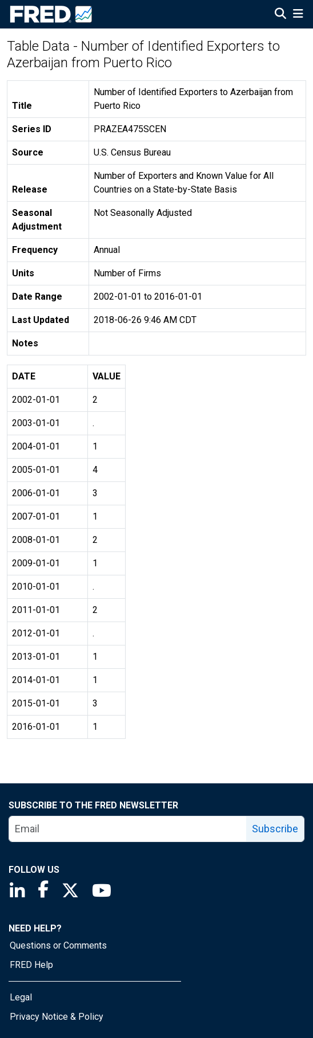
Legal (21, 997)
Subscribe (275, 829)
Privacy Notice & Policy (56, 1016)
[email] (128, 828)
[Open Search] (280, 15)
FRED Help (31, 964)
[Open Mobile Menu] (297, 15)
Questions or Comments (58, 945)
